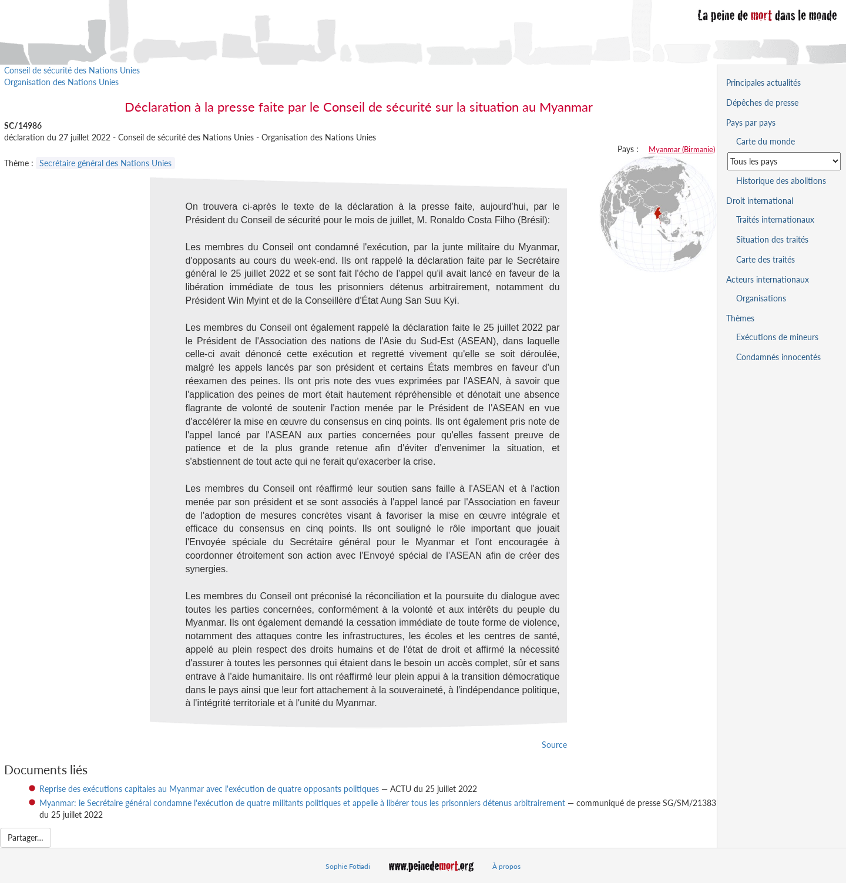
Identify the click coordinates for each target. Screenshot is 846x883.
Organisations (761, 298)
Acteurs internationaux (767, 279)
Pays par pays (751, 122)
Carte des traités (765, 259)
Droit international (759, 201)
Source (554, 745)
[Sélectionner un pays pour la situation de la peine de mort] (784, 161)
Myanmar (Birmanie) (682, 149)
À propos (506, 866)
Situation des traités (772, 239)
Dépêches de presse (762, 103)
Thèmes (740, 318)
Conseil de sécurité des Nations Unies (72, 70)
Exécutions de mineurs (777, 337)
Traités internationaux (775, 219)
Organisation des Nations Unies (61, 82)
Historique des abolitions (781, 181)
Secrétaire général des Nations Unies (105, 163)
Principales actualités (763, 83)
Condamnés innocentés (778, 357)
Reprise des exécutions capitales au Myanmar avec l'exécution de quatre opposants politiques (209, 789)
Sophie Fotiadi (347, 866)
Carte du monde (765, 141)
